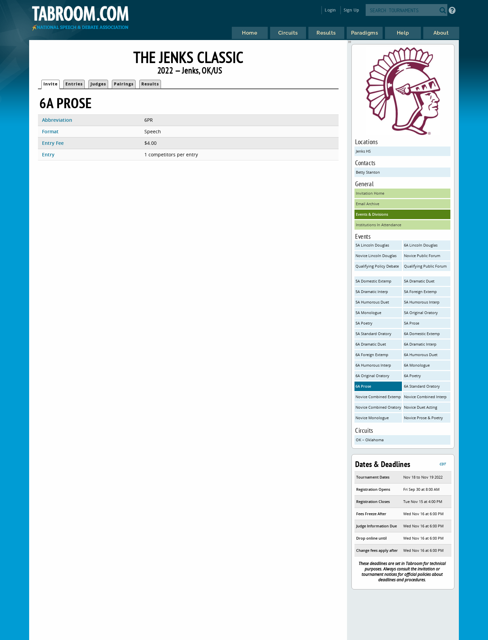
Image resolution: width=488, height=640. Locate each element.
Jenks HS (363, 151)
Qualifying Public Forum (425, 266)
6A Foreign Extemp (371, 354)
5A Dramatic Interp (371, 291)
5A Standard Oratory (373, 333)
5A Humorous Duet (372, 302)
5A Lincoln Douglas (372, 245)
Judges (98, 84)
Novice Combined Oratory (378, 407)
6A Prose (363, 386)
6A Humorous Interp (373, 365)
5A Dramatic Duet (419, 281)
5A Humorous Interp (422, 302)
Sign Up (351, 10)
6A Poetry (412, 375)
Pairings (124, 84)
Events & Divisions (372, 214)
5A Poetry (363, 323)
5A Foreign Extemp (420, 291)
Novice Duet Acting (420, 407)
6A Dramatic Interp (420, 344)
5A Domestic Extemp (373, 281)
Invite (50, 84)
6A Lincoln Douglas (421, 245)
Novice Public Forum (422, 255)
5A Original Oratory (421, 312)
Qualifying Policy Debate (377, 266)
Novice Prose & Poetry (423, 417)
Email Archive (367, 203)
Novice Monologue (372, 417)
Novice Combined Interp (425, 396)
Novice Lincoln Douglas (375, 255)
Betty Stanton (368, 172)
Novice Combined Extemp (378, 396)
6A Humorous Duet (421, 354)
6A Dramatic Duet (370, 344)
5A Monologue (368, 312)
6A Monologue (417, 365)
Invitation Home (370, 193)
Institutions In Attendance (378, 224)
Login (330, 10)
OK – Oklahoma (370, 439)
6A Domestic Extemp (422, 333)
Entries (74, 84)
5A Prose (411, 323)
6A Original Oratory (372, 375)
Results (150, 84)
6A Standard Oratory (422, 386)
